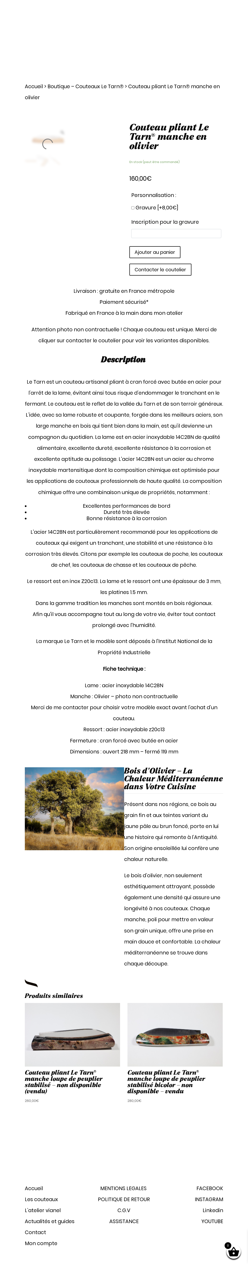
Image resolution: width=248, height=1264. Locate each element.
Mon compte (212, 42)
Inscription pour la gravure (165, 221)
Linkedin (213, 1210)
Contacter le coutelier (160, 269)
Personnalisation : (153, 195)
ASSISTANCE (124, 1221)
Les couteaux (122, 24)
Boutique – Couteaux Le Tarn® (85, 86)
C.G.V (123, 1210)
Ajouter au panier (155, 252)
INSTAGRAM (209, 1199)
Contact (216, 24)
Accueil (34, 86)
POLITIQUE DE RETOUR (124, 1199)
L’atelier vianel (43, 1210)
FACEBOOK (209, 1188)
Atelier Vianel (153, 24)
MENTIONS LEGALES (124, 1188)
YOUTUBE (212, 1221)
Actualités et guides (187, 24)
